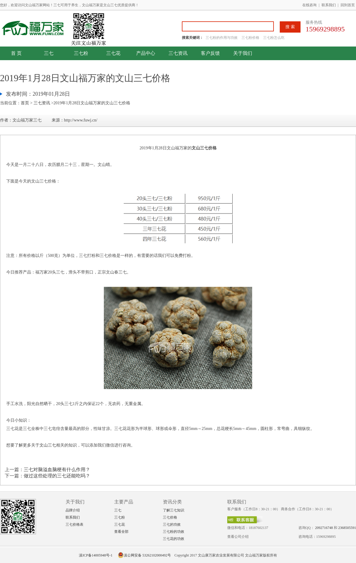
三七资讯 (178, 53)
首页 (25, 103)
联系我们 (329, 5)
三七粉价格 (250, 38)
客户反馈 (210, 53)
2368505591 (347, 528)
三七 (48, 53)
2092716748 (324, 528)
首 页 (16, 53)
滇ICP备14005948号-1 (95, 555)
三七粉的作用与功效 (222, 38)
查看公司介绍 (238, 537)
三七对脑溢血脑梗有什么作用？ (57, 469)
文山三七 (47, 445)
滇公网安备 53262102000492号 (144, 555)
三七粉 (81, 53)
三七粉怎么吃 (274, 38)
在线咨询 (309, 5)
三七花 (113, 53)
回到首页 (348, 5)
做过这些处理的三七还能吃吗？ (57, 475)
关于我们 (242, 53)
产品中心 (145, 53)
